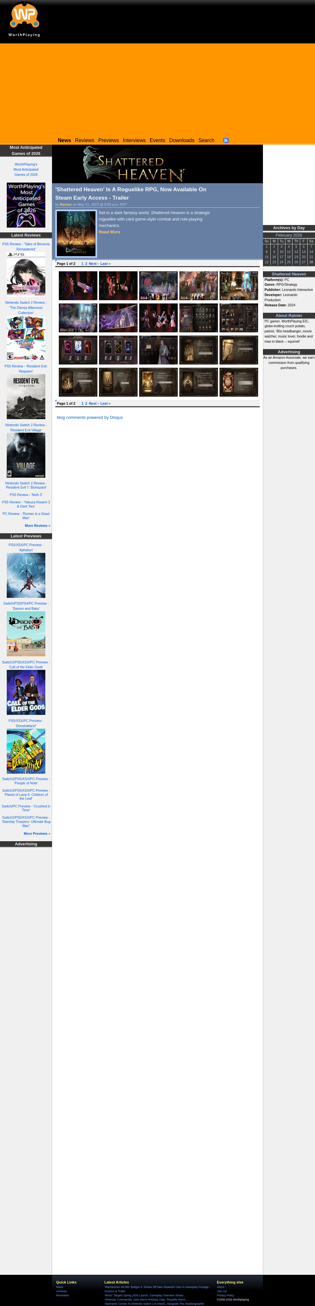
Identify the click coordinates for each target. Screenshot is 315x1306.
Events (157, 140)
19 (296, 257)
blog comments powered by (90, 417)
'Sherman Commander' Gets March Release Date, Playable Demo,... (146, 1299)
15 (267, 257)
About (220, 1287)
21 (311, 257)
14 (311, 252)
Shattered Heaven (289, 274)
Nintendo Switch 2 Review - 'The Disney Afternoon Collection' (26, 308)
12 (296, 252)
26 (296, 262)
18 (289, 257)
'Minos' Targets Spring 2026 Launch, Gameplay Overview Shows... (145, 1295)
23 (274, 262)
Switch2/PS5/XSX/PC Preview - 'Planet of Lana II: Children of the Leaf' (26, 794)
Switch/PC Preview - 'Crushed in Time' (26, 808)
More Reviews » (37, 525)
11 (289, 252)
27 (304, 262)
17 (282, 257)
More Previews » (37, 833)
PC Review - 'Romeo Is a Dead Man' (26, 516)
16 (274, 257)
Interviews (134, 140)
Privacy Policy (225, 1295)
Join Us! (222, 1291)
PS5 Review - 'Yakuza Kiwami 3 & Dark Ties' (26, 504)
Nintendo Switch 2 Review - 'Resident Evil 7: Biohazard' (26, 485)
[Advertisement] (157, 88)
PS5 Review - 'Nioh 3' (26, 495)
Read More (109, 232)
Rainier (66, 204)
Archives (61, 1291)
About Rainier (289, 315)
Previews (108, 140)
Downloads (181, 140)
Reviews (84, 140)
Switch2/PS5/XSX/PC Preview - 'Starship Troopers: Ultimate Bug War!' (26, 821)
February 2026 (289, 235)
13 (304, 252)
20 (304, 257)
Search (206, 140)
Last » (105, 264)
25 (289, 262)
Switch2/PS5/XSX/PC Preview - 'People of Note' (26, 781)
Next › (94, 264)
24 (282, 262)
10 (282, 252)
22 (267, 262)
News (59, 1287)
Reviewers (62, 1295)
